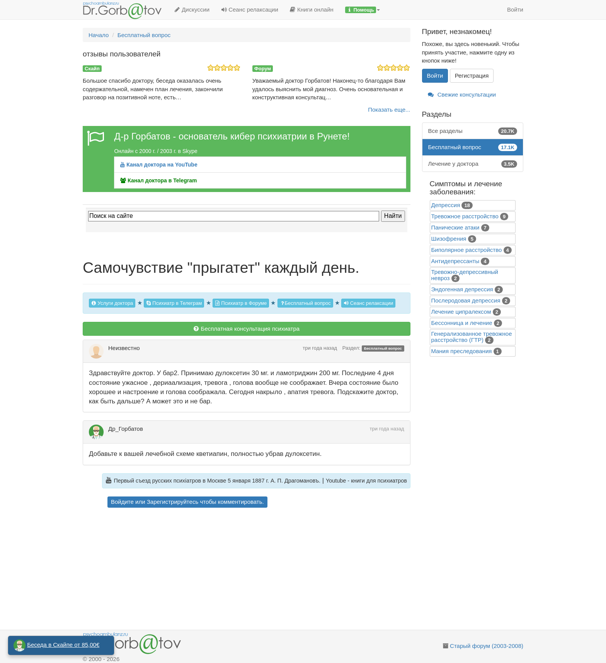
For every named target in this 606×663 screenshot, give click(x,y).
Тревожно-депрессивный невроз (464, 275)
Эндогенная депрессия (462, 289)
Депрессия (445, 205)
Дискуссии (191, 9)
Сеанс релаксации (249, 9)
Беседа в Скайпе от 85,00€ (63, 644)
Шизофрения (448, 238)
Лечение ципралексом (461, 311)
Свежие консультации (462, 94)
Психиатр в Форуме (241, 303)
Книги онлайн (312, 9)
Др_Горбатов (125, 428)
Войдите (122, 501)
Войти (515, 9)
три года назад (320, 348)
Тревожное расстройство (465, 216)
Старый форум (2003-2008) (486, 646)
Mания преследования (461, 351)
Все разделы (472, 131)
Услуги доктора (112, 303)
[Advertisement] (260, 570)
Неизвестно (124, 348)
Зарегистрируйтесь (172, 501)
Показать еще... (389, 109)
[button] (362, 9)
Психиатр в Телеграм (174, 303)
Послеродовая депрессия (465, 300)
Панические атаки (455, 227)
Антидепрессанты (455, 261)
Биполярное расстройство (466, 249)
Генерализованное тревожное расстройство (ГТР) (471, 336)
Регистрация (472, 75)
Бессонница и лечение (461, 323)
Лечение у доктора (472, 164)
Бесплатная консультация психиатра (246, 328)
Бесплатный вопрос (305, 303)
